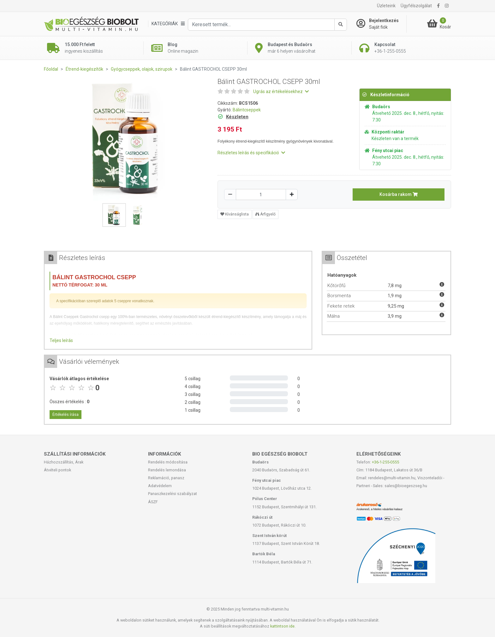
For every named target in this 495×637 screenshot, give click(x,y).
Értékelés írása (65, 414)
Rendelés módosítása (168, 462)
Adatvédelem (160, 485)
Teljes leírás (61, 340)
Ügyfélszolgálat (416, 5)
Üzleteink (386, 5)
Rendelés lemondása (167, 470)
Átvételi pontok (57, 470)
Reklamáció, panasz (166, 477)
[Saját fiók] (381, 24)
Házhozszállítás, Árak (63, 462)
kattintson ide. (282, 626)
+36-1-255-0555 (385, 462)
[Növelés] (292, 194)
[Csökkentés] (230, 194)
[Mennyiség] (261, 194)
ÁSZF (153, 501)
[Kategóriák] (168, 24)
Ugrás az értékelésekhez (281, 91)
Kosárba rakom (398, 194)
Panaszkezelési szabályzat (172, 493)
